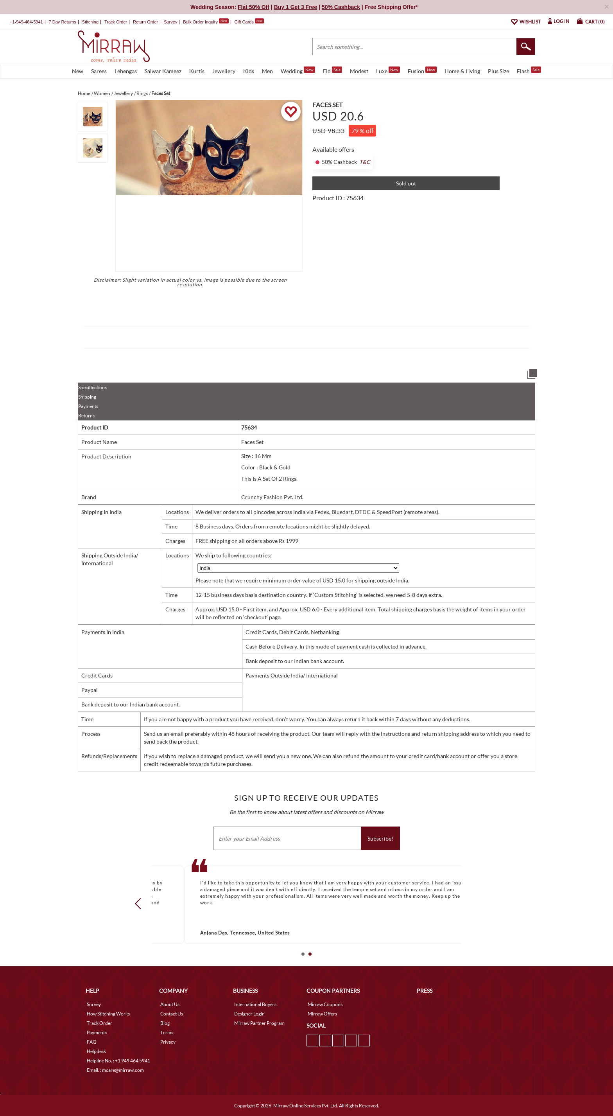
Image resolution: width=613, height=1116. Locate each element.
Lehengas (126, 71)
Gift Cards (249, 22)
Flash (529, 70)
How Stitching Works (108, 1014)
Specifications (92, 387)
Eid (332, 70)
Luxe (388, 70)
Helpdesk (96, 1051)
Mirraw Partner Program (259, 1023)
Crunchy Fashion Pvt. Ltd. (272, 497)
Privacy (168, 1042)
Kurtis (196, 71)
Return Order (145, 22)
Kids (248, 71)
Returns (86, 416)
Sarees (99, 71)
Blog (165, 1023)
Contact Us (171, 1014)
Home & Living (462, 71)
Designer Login (249, 1014)
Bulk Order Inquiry (200, 22)
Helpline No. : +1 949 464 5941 (118, 1061)
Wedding (298, 70)
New (77, 71)
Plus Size (498, 71)
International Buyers (255, 1004)
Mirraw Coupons (325, 1004)
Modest (359, 71)
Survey (170, 22)
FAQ (92, 1042)
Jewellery (223, 71)
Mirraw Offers (322, 1014)
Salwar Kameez (163, 71)
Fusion (422, 70)
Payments (88, 406)
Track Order (115, 22)
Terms (166, 1032)
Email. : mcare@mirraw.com (115, 1070)
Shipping (87, 397)
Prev (140, 903)
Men (267, 71)
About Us (169, 1004)
